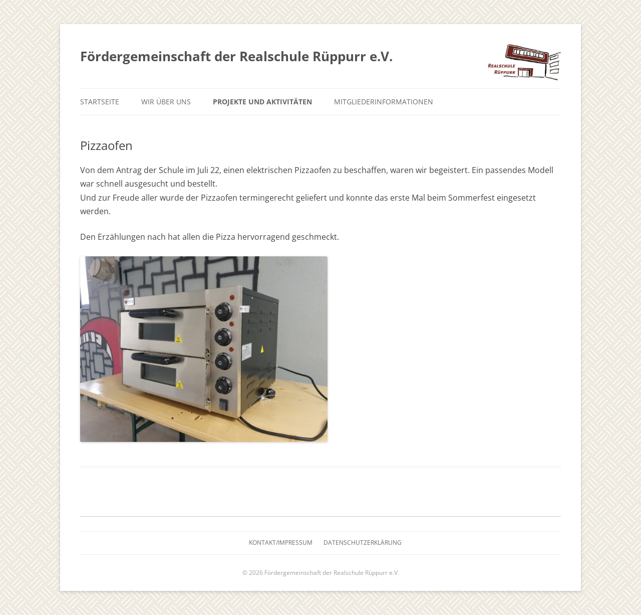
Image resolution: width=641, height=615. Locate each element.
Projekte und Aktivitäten (262, 101)
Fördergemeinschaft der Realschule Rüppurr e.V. (236, 56)
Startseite (99, 101)
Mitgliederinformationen (383, 101)
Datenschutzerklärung (363, 542)
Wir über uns (166, 101)
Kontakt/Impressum (280, 542)
